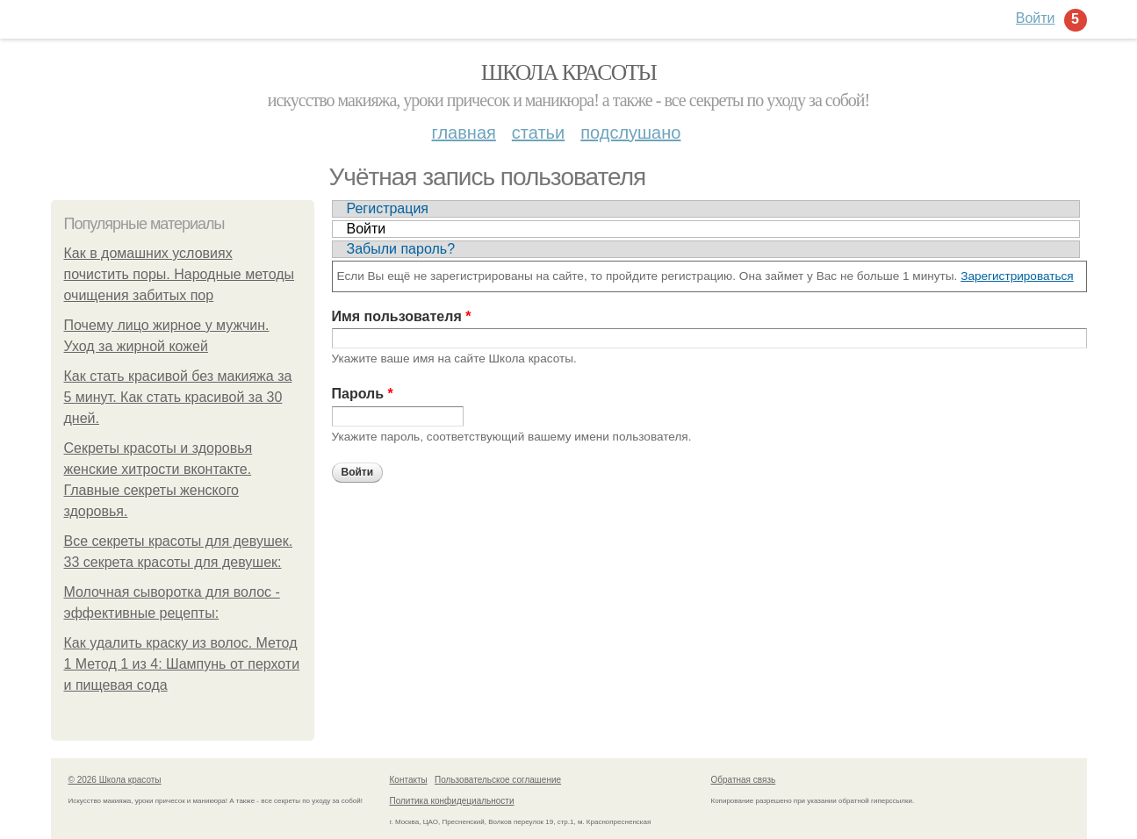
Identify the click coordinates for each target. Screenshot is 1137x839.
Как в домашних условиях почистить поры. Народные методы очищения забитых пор (179, 274)
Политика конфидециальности (452, 801)
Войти (366, 228)
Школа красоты (569, 72)
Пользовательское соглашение (498, 780)
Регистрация (388, 208)
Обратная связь (743, 780)
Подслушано (630, 132)
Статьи (538, 132)
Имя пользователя (401, 316)
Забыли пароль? (401, 248)
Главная (464, 132)
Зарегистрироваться (1017, 276)
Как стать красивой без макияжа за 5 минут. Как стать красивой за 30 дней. (178, 397)
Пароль (362, 393)
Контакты (409, 780)
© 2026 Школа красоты (115, 780)
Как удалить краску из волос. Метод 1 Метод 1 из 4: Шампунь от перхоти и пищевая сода (182, 663)
